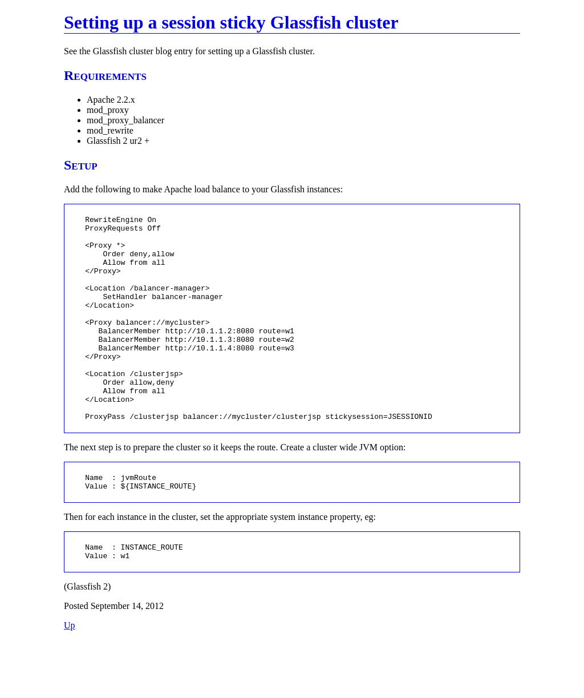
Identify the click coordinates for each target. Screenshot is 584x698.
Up (69, 683)
